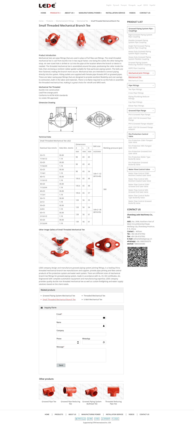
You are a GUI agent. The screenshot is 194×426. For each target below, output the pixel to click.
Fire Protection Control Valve (138, 135)
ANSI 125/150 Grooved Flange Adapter (140, 128)
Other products (46, 379)
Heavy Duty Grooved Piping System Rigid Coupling (139, 52)
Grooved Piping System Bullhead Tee (91, 402)
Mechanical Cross (135, 80)
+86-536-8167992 (138, 234)
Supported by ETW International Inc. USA (97, 423)
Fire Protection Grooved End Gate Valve (140, 152)
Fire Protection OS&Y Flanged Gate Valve (140, 141)
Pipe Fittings (134, 85)
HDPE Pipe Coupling (136, 68)
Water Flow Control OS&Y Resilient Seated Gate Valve (139, 174)
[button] (55, 12)
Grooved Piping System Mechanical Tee (59, 295)
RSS (97, 419)
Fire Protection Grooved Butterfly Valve (138, 163)
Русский (116, 5)
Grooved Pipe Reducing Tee (70, 402)
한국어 (145, 5)
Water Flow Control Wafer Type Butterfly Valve (139, 196)
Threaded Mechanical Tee (94, 295)
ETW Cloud (80, 419)
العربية (139, 5)
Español (152, 5)
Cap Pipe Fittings (135, 102)
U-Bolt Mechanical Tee (93, 299)
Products (49, 21)
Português (132, 5)
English (108, 5)
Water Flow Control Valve (139, 169)
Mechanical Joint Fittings (65, 21)
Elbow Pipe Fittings (136, 106)
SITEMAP (106, 419)
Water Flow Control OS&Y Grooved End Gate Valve (138, 185)
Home (41, 21)
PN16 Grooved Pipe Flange (139, 114)
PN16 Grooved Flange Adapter (140, 123)
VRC (90, 419)
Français (124, 5)
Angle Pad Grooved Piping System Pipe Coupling (139, 47)
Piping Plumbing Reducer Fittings (138, 97)
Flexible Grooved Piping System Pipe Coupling (138, 41)
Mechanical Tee (82, 21)
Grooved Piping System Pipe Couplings (141, 29)
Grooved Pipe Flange (137, 110)
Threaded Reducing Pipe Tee (113, 402)
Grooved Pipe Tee (49, 401)
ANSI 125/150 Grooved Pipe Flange (139, 119)
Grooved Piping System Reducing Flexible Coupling (139, 63)
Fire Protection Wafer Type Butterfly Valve (139, 158)
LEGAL (115, 419)
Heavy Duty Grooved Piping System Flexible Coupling (139, 58)
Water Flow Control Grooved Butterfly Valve (140, 202)
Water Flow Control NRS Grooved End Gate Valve (138, 191)
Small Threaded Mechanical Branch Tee (59, 299)
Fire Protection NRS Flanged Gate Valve (139, 147)
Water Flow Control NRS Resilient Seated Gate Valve (139, 180)
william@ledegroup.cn (142, 239)
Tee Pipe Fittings (135, 89)
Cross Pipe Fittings (136, 93)
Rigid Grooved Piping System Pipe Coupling (140, 36)
